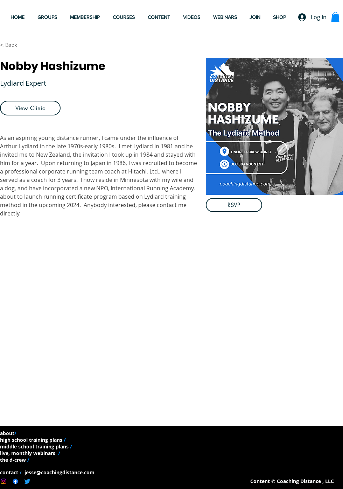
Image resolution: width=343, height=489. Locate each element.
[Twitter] (27, 481)
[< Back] (14, 45)
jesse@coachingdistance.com (59, 472)
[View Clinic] (30, 108)
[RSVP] (234, 205)
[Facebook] (15, 481)
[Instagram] (3, 481)
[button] (193, 17)
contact (10, 472)
